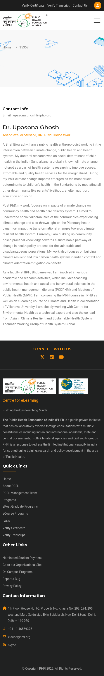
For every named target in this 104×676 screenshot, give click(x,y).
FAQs (6, 521)
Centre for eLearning (20, 400)
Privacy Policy (12, 586)
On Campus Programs (18, 572)
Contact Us (80, 5)
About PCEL (11, 486)
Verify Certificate (33, 5)
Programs (9, 500)
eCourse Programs (15, 513)
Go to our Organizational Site (22, 565)
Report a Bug (11, 579)
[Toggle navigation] (95, 20)
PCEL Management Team (20, 493)
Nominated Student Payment (22, 558)
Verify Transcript (58, 5)
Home (7, 47)
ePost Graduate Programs (20, 506)
